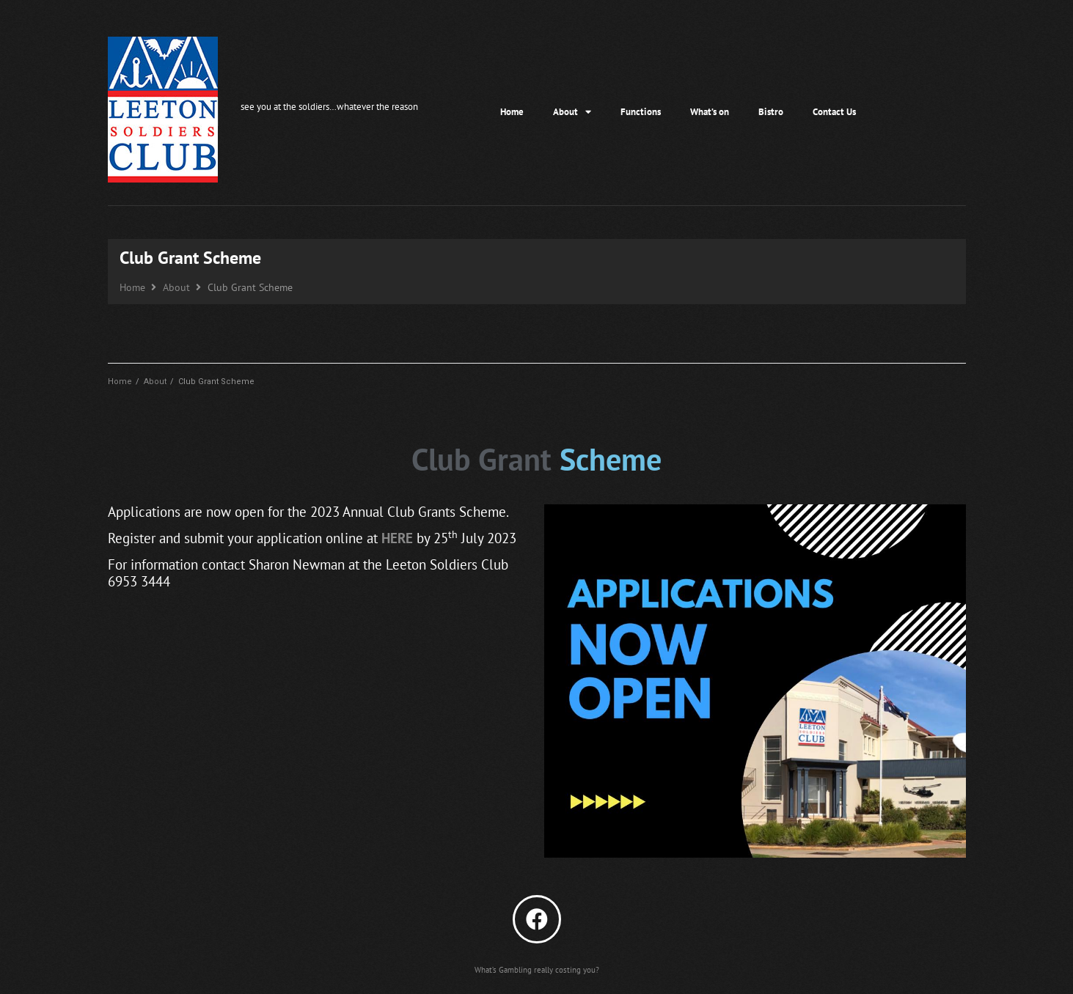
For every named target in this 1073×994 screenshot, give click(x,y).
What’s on (709, 112)
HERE (397, 538)
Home (512, 112)
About (572, 112)
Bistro (770, 112)
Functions (640, 112)
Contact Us (834, 112)
